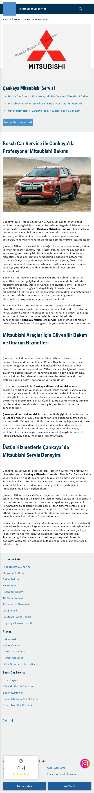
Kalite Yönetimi (12, 645)
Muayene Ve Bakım (14, 573)
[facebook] (12, 721)
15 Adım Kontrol (13, 598)
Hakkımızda (10, 639)
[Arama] (80, 9)
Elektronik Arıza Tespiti (17, 616)
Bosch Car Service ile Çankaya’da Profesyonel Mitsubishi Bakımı (48, 96)
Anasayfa (7, 19)
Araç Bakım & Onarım (16, 566)
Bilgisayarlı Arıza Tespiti (18, 623)
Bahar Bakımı (11, 579)
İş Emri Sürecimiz (14, 651)
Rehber (17, 19)
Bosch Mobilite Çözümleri (19, 705)
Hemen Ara (24, 786)
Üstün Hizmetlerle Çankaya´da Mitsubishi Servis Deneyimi (44, 110)
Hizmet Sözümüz (13, 657)
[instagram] (5, 721)
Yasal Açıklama (56, 767)
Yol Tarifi (69, 786)
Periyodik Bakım (13, 591)
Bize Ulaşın (10, 680)
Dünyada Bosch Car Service (20, 686)
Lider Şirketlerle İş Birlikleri (20, 664)
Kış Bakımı (9, 585)
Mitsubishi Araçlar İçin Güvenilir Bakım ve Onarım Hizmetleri (46, 103)
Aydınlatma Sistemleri (16, 604)
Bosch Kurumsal (13, 692)
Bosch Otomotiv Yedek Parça (21, 699)
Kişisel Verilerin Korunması (63, 774)
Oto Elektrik (10, 610)
